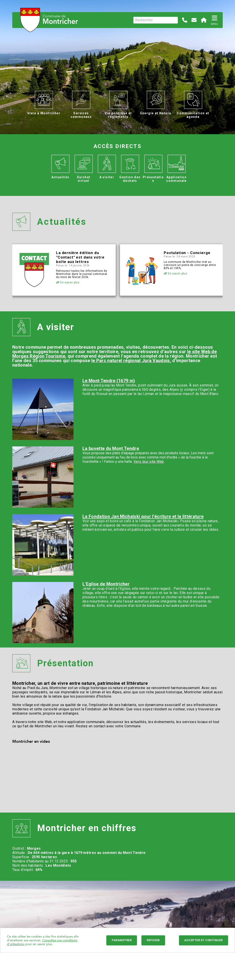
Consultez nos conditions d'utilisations (42, 942)
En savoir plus (68, 282)
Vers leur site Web (149, 461)
